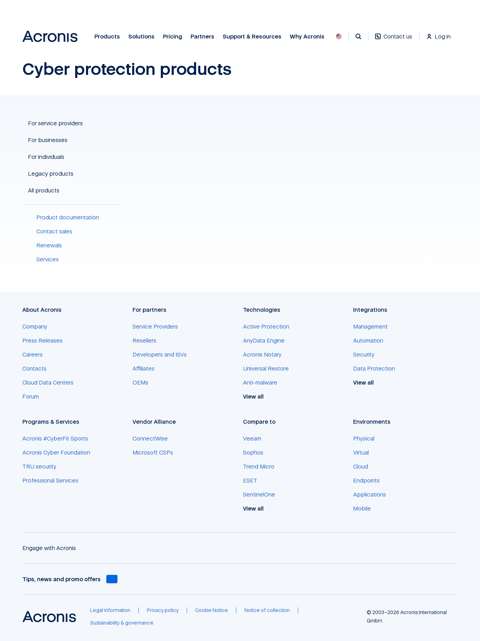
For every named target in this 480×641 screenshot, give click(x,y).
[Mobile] (362, 508)
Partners (202, 37)
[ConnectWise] (150, 438)
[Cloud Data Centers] (47, 382)
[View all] (257, 396)
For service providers (55, 123)
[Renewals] (71, 245)
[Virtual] (361, 452)
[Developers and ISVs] (159, 354)
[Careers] (32, 354)
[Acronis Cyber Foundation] (56, 452)
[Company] (34, 326)
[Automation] (368, 340)
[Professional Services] (50, 480)
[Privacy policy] (163, 610)
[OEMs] (140, 382)
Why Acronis (307, 37)
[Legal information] (110, 610)
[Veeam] (252, 438)
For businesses (47, 140)
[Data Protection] (374, 368)
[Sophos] (253, 452)
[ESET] (250, 480)
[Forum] (30, 396)
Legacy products (50, 173)
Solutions (141, 37)
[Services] (71, 259)
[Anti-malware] (260, 382)
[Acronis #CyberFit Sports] (55, 438)
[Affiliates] (143, 368)
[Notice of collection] (267, 610)
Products (107, 37)
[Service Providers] (155, 326)
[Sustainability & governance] (121, 623)
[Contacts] (34, 368)
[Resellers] (144, 340)
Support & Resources (252, 37)
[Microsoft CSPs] (152, 452)
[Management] (370, 326)
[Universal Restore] (266, 368)
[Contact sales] (71, 231)
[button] (71, 123)
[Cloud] (360, 466)
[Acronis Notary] (262, 354)
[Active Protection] (266, 326)
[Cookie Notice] (211, 610)
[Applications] (369, 494)
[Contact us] (393, 40)
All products (43, 190)
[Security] (363, 354)
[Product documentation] (71, 217)
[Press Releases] (42, 340)
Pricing (172, 37)
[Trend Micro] (258, 466)
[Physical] (363, 438)
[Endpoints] (366, 480)
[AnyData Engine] (264, 340)
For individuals (46, 157)
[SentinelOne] (259, 494)
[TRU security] (39, 466)
